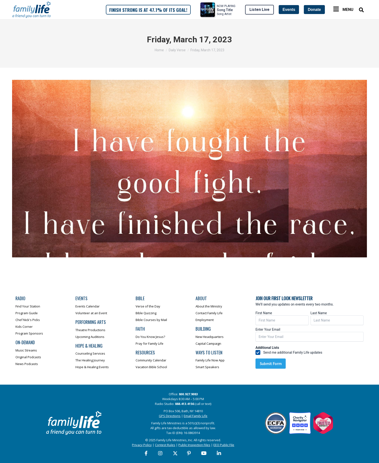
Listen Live (259, 9)
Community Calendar (151, 360)
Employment (205, 320)
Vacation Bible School (151, 367)
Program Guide (26, 313)
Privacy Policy (142, 445)
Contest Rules (165, 445)
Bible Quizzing (146, 313)
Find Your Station (27, 306)
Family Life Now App (210, 360)
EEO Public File (223, 445)
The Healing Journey (90, 360)
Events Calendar (87, 306)
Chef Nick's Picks (27, 320)
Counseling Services (90, 353)
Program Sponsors (29, 333)
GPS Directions (170, 416)
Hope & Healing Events (92, 367)
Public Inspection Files (194, 445)
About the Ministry (209, 306)
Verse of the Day (148, 306)
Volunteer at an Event (91, 313)
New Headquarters (210, 337)
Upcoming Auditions (89, 337)
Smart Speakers (207, 367)
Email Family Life (195, 416)
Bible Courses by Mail (151, 320)
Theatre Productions (90, 330)
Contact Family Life (209, 313)
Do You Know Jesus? (150, 337)
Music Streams (26, 350)
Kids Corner (24, 326)
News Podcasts (26, 364)
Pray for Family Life (149, 343)
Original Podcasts (28, 357)
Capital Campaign (208, 343)
